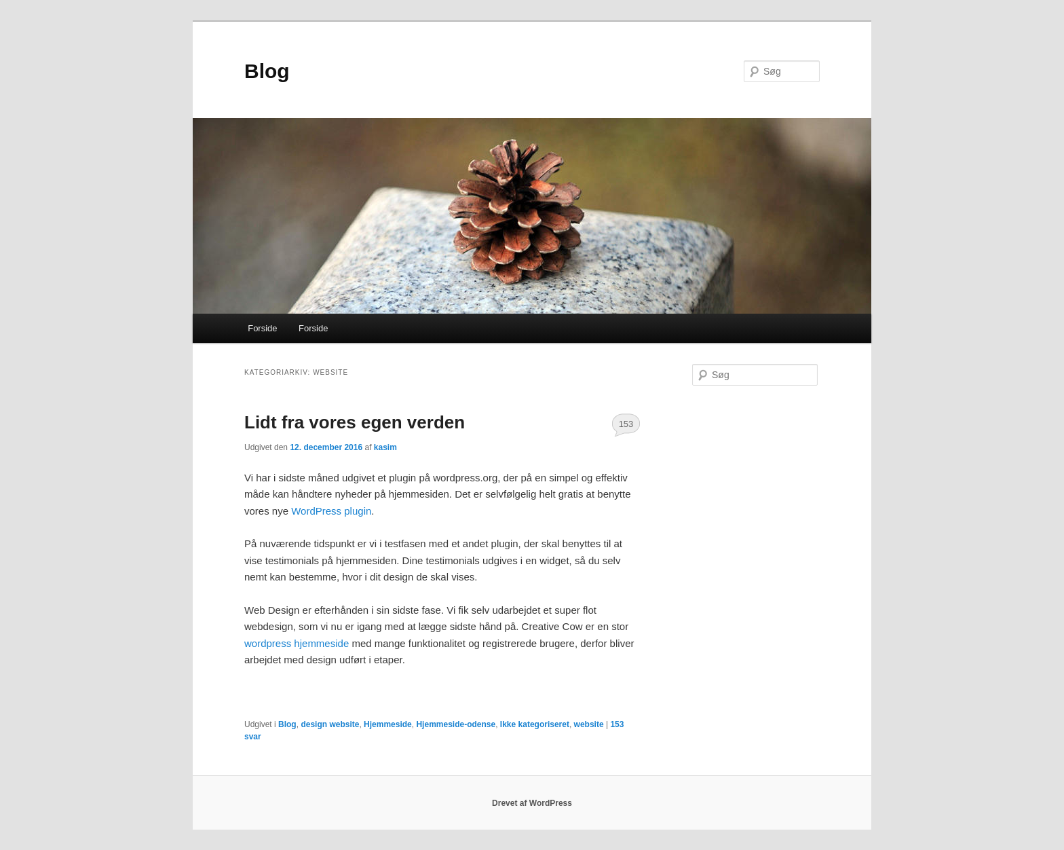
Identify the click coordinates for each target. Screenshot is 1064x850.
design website (330, 724)
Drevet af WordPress (532, 803)
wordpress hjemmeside (298, 643)
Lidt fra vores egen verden (354, 422)
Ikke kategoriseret (534, 724)
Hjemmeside (388, 724)
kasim (385, 447)
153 (626, 424)
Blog (267, 71)
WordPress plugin (331, 511)
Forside (262, 328)
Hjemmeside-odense (455, 724)
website (589, 724)
